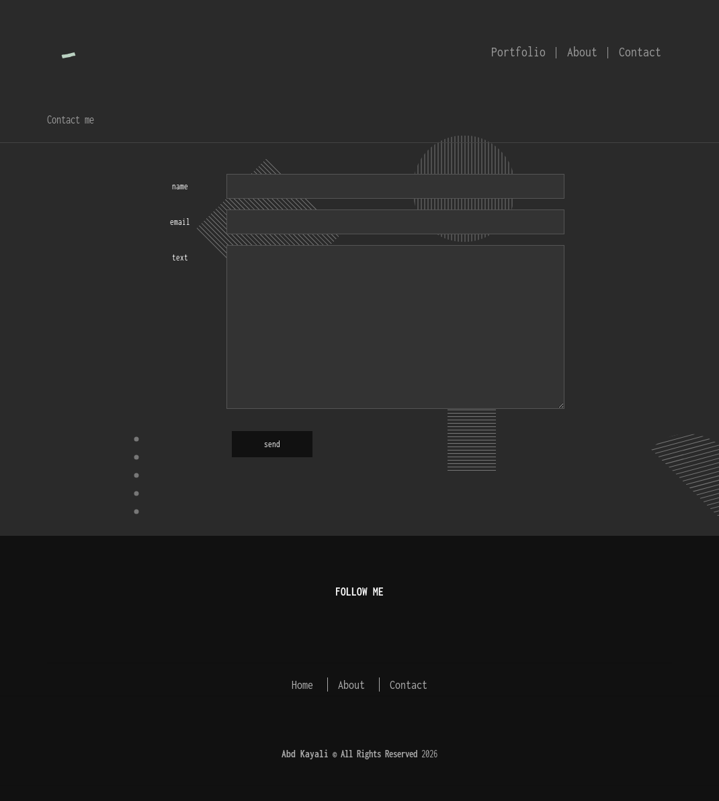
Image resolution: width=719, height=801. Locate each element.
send (272, 444)
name (180, 186)
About (582, 51)
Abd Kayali (305, 753)
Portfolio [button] (518, 51)
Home (302, 684)
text (180, 257)
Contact (640, 51)
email (180, 222)
